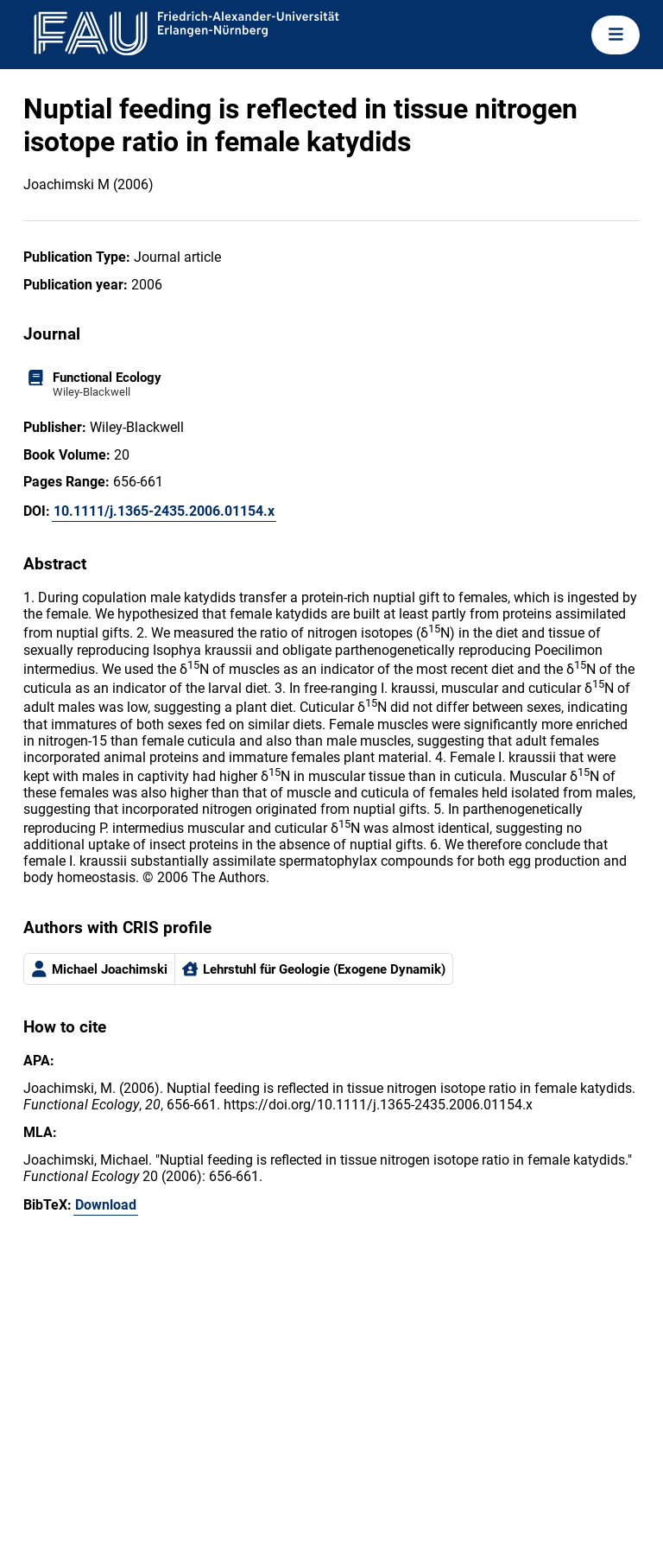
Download (105, 1205)
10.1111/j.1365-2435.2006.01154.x (164, 511)
